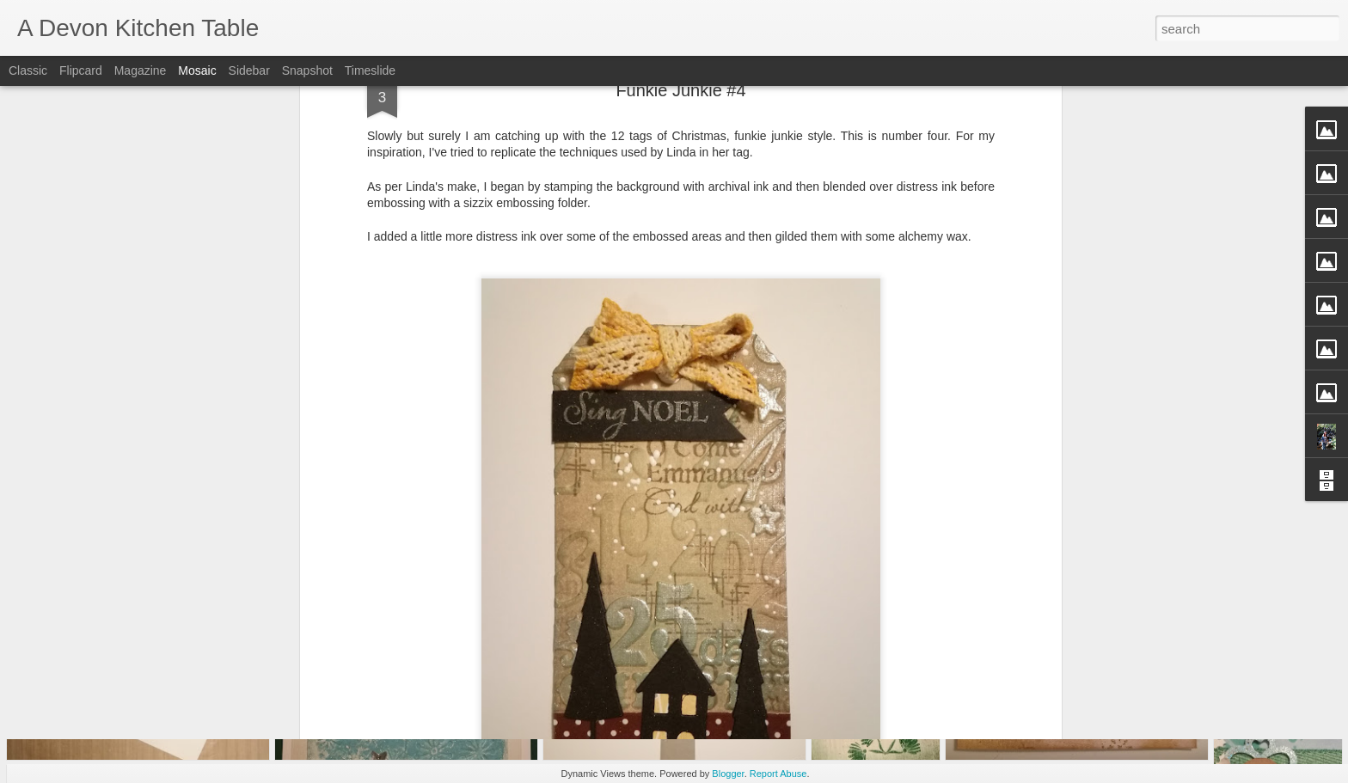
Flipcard (80, 70)
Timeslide (370, 70)
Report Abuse (778, 773)
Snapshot (307, 70)
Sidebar (249, 70)
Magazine (140, 70)
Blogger (728, 773)
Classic (28, 70)
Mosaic (197, 70)
